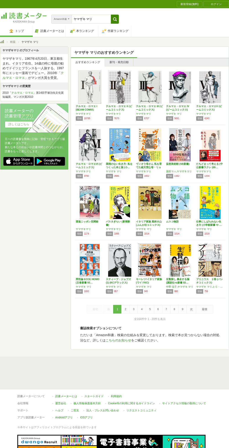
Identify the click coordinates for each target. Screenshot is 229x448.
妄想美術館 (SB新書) (178, 163)
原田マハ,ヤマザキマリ (179, 171)
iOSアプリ (86, 396)
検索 (13, 42)
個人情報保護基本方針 (87, 382)
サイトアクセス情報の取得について (184, 382)
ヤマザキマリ (83, 113)
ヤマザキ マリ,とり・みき (210, 286)
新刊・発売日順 (119, 62)
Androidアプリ (64, 396)
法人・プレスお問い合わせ (102, 389)
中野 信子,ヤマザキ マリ (179, 286)
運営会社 (60, 382)
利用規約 (116, 375)
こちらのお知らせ (118, 340)
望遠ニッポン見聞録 (87, 221)
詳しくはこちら (18, 124)
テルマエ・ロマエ (22, 92)
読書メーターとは (66, 375)
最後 (204, 309)
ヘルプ (59, 389)
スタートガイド (94, 375)
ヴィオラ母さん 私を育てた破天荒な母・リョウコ (149, 167)
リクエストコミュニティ (141, 389)
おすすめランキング (87, 62)
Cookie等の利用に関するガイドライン (131, 382)
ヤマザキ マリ (174, 113)
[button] (115, 19)
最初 (95, 309)
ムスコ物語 (172, 221)
